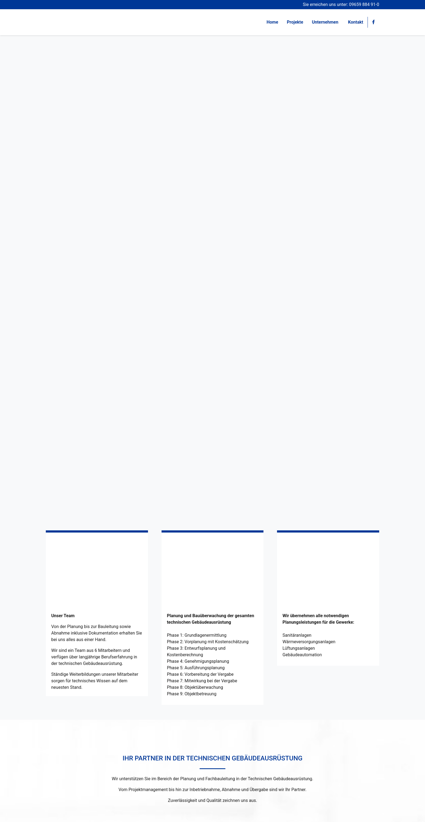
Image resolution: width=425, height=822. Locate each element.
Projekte (295, 22)
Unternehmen (325, 22)
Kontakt (355, 22)
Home (272, 22)
